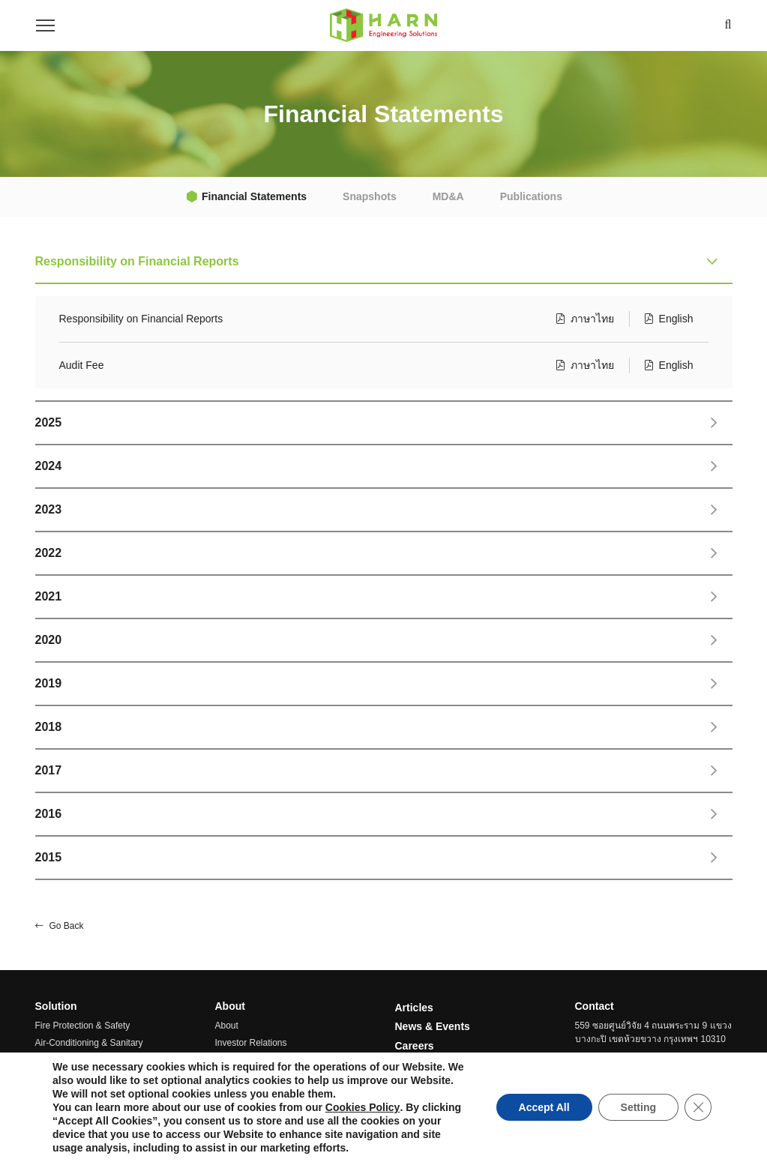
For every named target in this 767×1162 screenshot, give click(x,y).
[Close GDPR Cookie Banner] (698, 1107)
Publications (531, 196)
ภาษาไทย (585, 319)
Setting (638, 1107)
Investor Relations (251, 1043)
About (226, 1025)
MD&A (448, 196)
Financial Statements (254, 196)
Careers (414, 1046)
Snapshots (370, 196)
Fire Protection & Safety (82, 1025)
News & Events (432, 1026)
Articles (414, 1008)
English (669, 319)
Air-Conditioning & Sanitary (89, 1043)
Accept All (544, 1107)
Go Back (59, 926)
